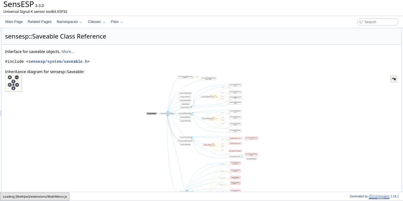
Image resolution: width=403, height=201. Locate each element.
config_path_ (354, 80)
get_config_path (357, 68)
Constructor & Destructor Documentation (371, 93)
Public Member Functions (359, 31)
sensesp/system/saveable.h (128, 61)
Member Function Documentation (365, 105)
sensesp (10, 196)
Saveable (352, 37)
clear (348, 62)
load (348, 44)
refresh (350, 50)
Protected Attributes (355, 74)
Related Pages (39, 22)
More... (137, 51)
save (348, 56)
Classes (96, 22)
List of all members (355, 154)
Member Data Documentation (363, 142)
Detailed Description (356, 86)
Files (117, 22)
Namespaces (69, 22)
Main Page (14, 22)
